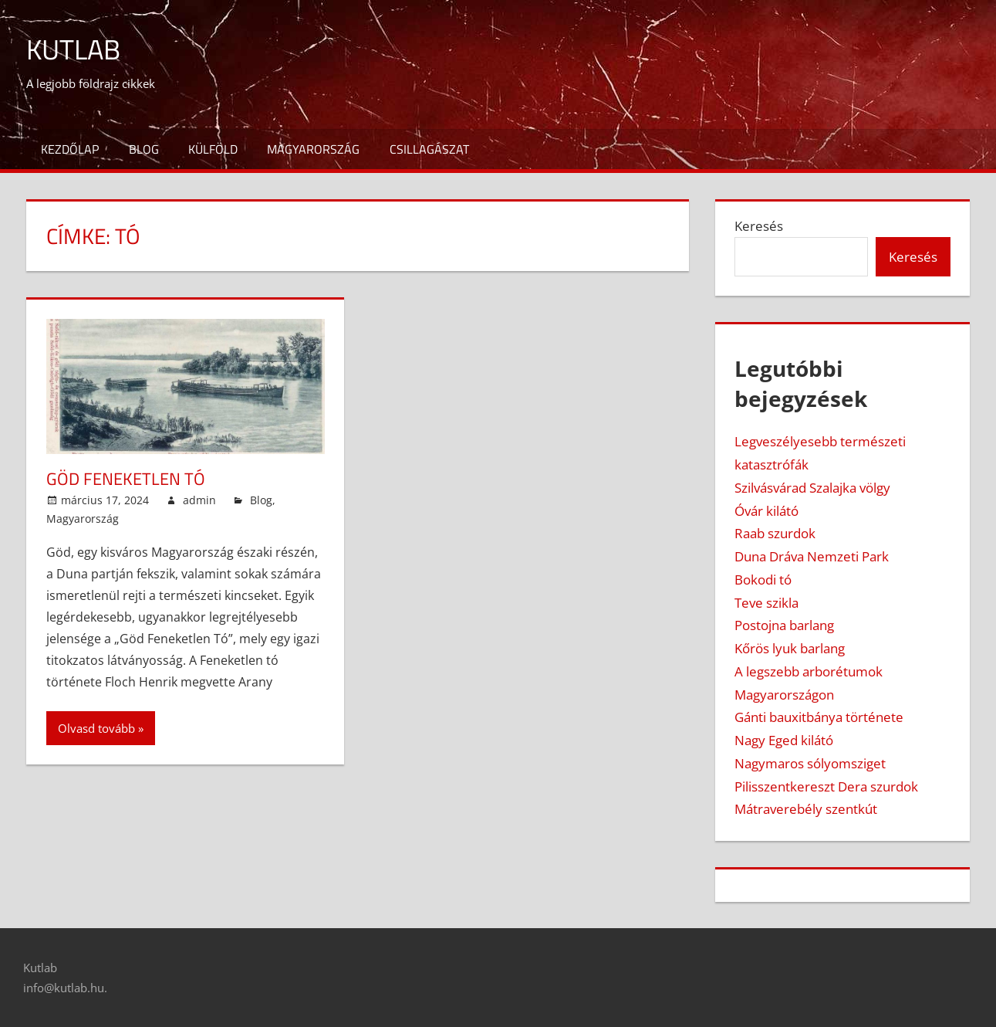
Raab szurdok (774, 533)
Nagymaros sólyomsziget (810, 763)
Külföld (213, 149)
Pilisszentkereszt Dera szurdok (826, 786)
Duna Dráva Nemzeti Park (811, 556)
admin (199, 500)
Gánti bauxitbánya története (818, 717)
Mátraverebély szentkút (805, 809)
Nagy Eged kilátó (783, 740)
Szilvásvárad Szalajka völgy (812, 488)
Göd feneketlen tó (125, 479)
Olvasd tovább (96, 728)
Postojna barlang (784, 625)
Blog (144, 149)
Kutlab (73, 49)
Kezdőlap (70, 149)
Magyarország (313, 149)
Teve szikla (766, 603)
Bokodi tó (763, 579)
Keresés (758, 226)
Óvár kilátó (766, 511)
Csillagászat (429, 149)
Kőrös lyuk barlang (789, 648)
